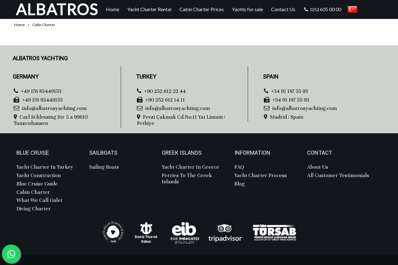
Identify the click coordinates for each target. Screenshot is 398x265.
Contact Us (283, 9)
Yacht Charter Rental (149, 9)
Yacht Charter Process (260, 175)
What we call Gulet (39, 200)
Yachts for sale (247, 9)
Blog (239, 184)
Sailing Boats (104, 167)
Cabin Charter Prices (201, 9)
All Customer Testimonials (338, 175)
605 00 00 (322, 9)
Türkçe (352, 9)
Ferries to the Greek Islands (187, 178)
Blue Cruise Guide (37, 184)
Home (112, 9)
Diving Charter (33, 209)
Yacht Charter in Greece (190, 167)
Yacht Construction (38, 175)
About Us (317, 167)
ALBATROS (57, 9)
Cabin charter (33, 192)
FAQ (239, 167)
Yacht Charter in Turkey (44, 167)
